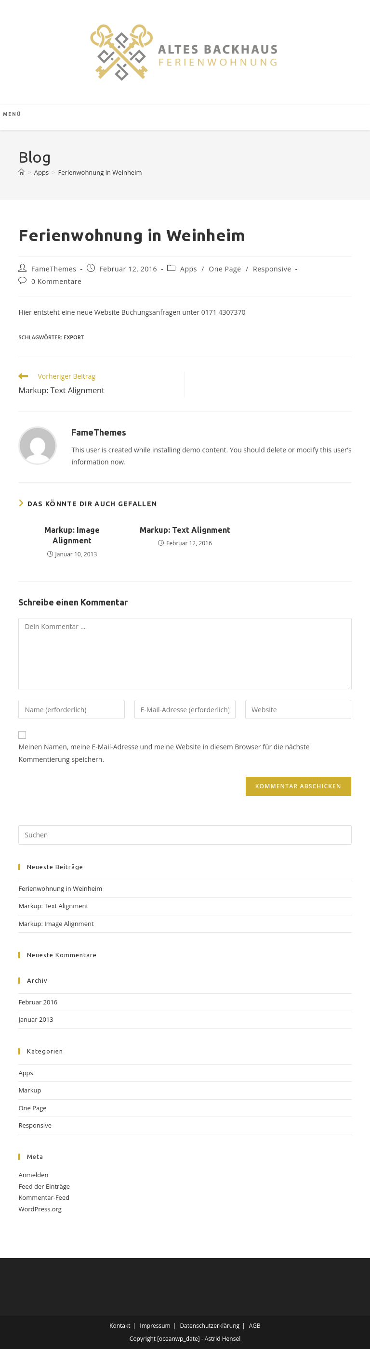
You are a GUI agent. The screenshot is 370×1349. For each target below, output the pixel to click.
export (74, 337)
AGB (255, 1326)
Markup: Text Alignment (185, 530)
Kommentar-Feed (43, 1197)
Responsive (272, 268)
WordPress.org (40, 1209)
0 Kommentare (56, 281)
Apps (188, 268)
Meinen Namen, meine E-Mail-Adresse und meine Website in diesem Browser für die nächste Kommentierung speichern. (163, 752)
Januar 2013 (35, 1019)
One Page (225, 268)
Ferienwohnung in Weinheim (100, 172)
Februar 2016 (37, 1002)
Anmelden (33, 1174)
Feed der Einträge (44, 1186)
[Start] (21, 172)
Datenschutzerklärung (209, 1326)
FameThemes (53, 268)
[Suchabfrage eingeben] (184, 835)
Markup (29, 1090)
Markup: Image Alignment (72, 535)
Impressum (155, 1326)
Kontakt (119, 1326)
